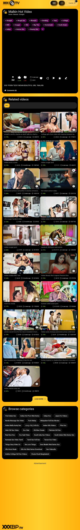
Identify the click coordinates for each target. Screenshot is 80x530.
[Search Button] (61, 3)
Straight (21, 14)
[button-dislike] (25, 78)
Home (10, 14)
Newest (15, 14)
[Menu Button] (54, 3)
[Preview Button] (36, 129)
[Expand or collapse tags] (43, 29)
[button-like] (19, 78)
